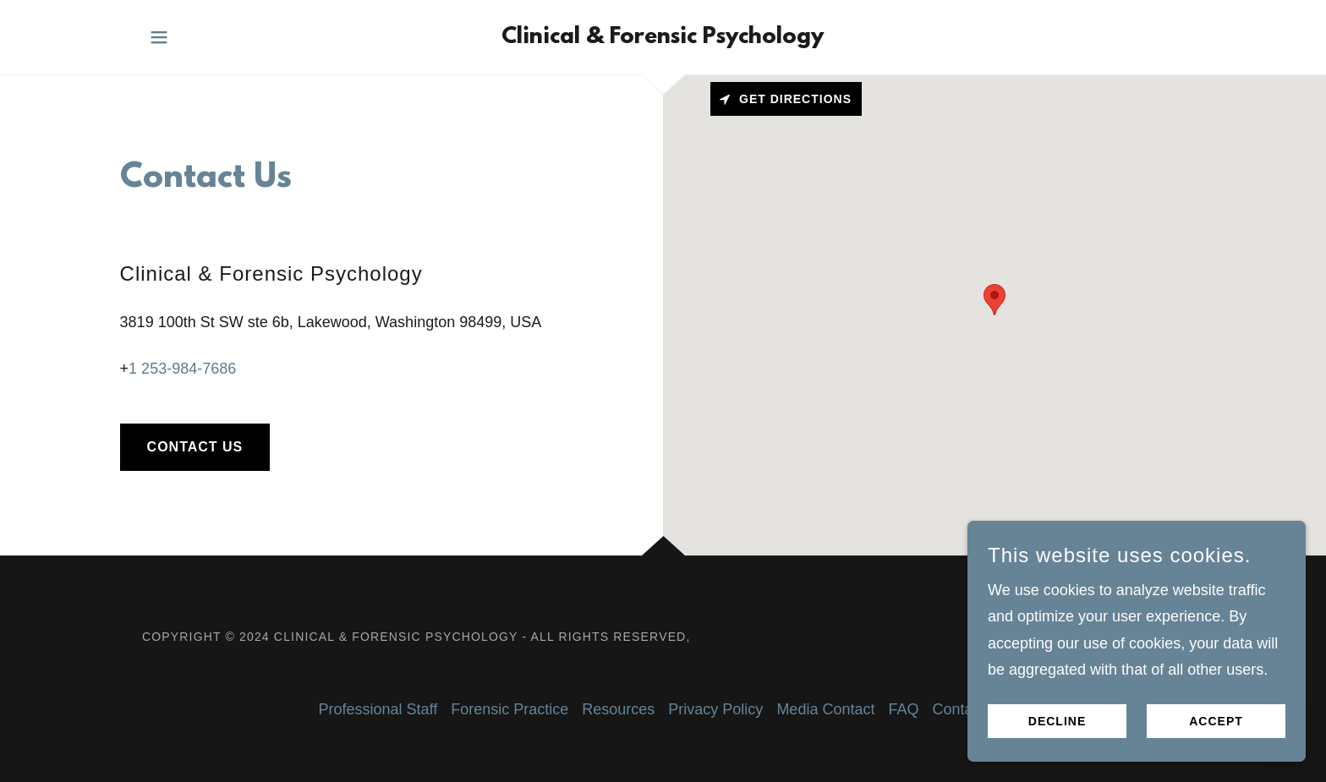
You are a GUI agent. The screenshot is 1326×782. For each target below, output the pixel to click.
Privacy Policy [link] (715, 709)
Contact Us (195, 447)
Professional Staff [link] (378, 709)
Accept (1216, 721)
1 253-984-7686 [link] (182, 368)
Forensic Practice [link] (509, 709)
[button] (159, 37)
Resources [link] (618, 709)
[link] (662, 38)
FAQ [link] (903, 709)
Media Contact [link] (825, 709)
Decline (1057, 721)
